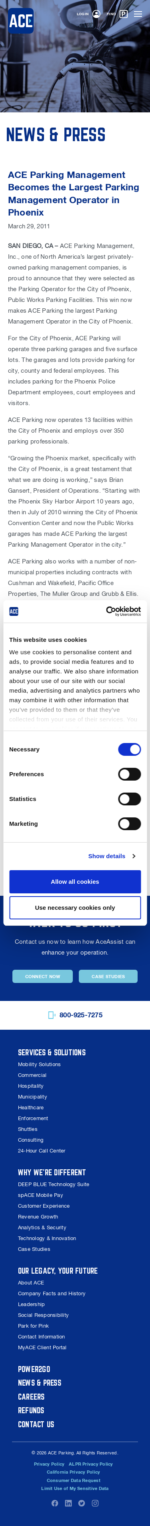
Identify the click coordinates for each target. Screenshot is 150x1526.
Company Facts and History (52, 1293)
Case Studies (108, 976)
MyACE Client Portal (42, 1347)
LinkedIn (68, 1503)
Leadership (31, 1304)
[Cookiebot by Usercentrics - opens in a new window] (107, 611)
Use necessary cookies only (75, 907)
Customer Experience (44, 1206)
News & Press (39, 1382)
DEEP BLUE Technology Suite (53, 1184)
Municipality (32, 1097)
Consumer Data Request (73, 1480)
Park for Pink (33, 1326)
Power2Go (34, 1369)
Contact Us (36, 1424)
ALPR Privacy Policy (91, 1464)
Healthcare (31, 1108)
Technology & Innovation (47, 1238)
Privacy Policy (49, 1464)
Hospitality (31, 1086)
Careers (31, 1396)
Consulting (30, 1140)
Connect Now (42, 976)
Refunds (31, 1410)
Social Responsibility (43, 1315)
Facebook (55, 1503)
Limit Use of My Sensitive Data (74, 1488)
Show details (107, 856)
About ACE (31, 1283)
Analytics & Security (42, 1227)
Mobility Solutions (39, 1064)
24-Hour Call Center (42, 1151)
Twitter (81, 1503)
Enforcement (33, 1118)
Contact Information (41, 1337)
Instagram (95, 1503)
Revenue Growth (38, 1217)
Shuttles (28, 1129)
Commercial (32, 1075)
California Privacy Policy (73, 1472)
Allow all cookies (75, 881)
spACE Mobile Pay (40, 1195)
